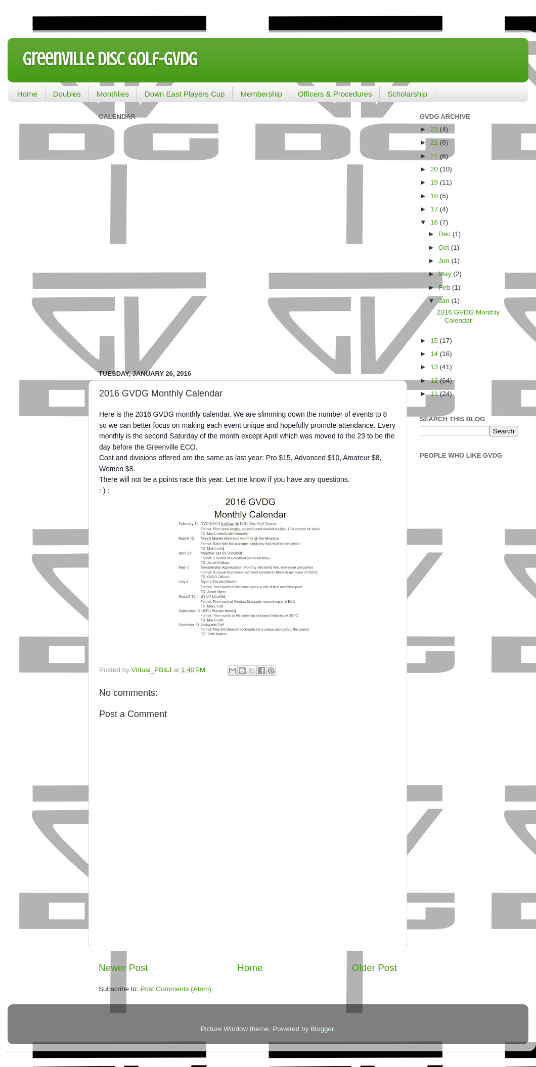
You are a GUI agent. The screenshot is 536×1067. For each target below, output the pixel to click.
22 (435, 142)
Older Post (374, 967)
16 (435, 222)
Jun (445, 260)
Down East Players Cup (185, 94)
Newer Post (123, 967)
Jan (445, 300)
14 (435, 354)
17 (435, 209)
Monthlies (113, 94)
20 (435, 169)
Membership (261, 94)
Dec (445, 234)
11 (435, 393)
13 (435, 367)
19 (435, 182)
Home (27, 94)
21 (435, 156)
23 (435, 129)
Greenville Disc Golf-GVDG (110, 59)
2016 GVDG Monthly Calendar (468, 316)
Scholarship (407, 94)
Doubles (67, 94)
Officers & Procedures (335, 94)
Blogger (322, 1029)
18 (435, 196)
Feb (445, 287)
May (445, 274)
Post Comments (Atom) (176, 989)
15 (435, 340)
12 (435, 380)
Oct (444, 247)
